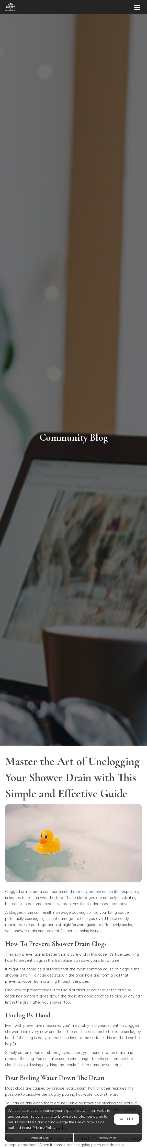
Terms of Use (39, 1138)
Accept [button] (126, 1119)
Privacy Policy (107, 1138)
